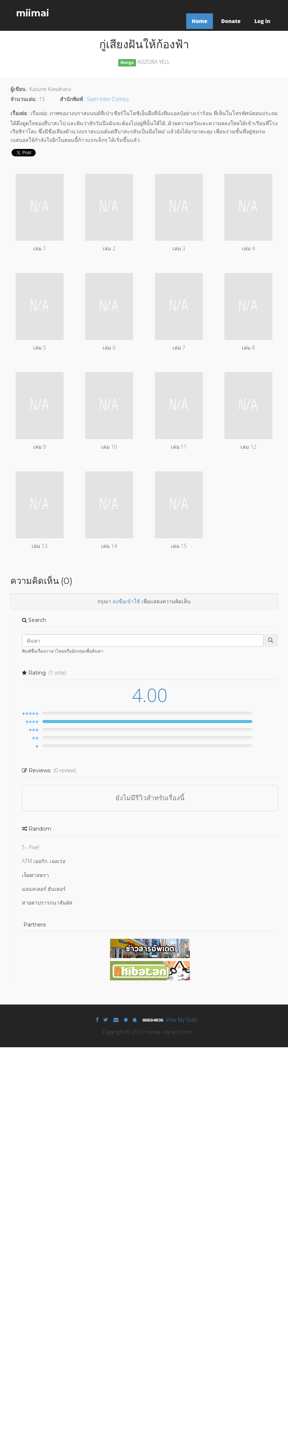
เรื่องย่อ (18, 113)
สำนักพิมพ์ (71, 99)
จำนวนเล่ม (22, 99)
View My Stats (182, 1019)
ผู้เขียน (18, 89)
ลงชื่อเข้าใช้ (126, 601)
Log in (262, 21)
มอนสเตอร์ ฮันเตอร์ (44, 888)
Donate (230, 21)
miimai (32, 13)
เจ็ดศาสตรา (35, 875)
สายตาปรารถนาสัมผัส (47, 902)
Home (199, 21)
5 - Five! (30, 847)
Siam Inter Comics (108, 99)
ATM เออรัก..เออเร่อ (43, 860)
